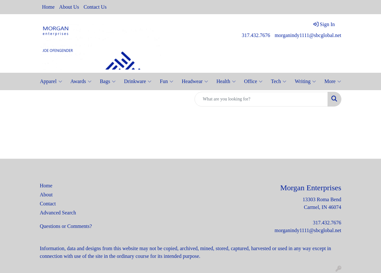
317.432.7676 (256, 35)
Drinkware (137, 81)
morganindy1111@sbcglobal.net (308, 35)
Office (253, 81)
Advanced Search (58, 212)
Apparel (51, 81)
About (46, 194)
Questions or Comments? (66, 226)
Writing (305, 81)
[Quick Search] (261, 99)
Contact (48, 203)
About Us (69, 7)
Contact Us (95, 7)
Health (226, 81)
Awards (81, 81)
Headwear (195, 81)
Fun (166, 81)
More (332, 81)
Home (48, 7)
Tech (278, 81)
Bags (108, 81)
